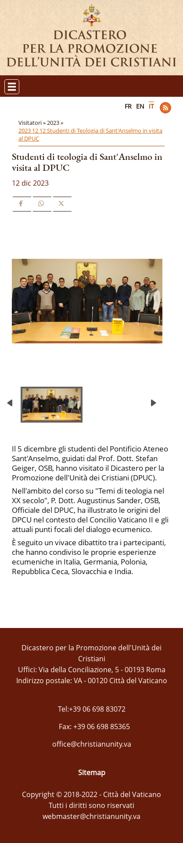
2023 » (56, 123)
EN (140, 106)
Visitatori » (32, 123)
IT (151, 106)
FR (128, 106)
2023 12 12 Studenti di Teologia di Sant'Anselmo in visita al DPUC (90, 134)
